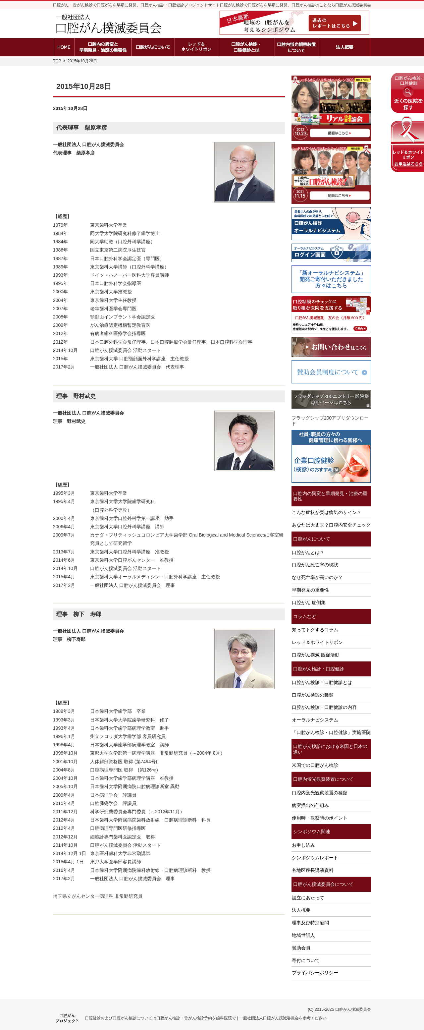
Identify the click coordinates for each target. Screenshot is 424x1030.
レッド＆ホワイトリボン (317, 642)
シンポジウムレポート (315, 857)
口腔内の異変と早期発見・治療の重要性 (330, 496)
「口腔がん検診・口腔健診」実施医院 (331, 732)
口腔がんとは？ (308, 552)
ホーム (64, 47)
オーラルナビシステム (315, 719)
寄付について (306, 960)
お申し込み (303, 845)
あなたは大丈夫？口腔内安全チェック (331, 525)
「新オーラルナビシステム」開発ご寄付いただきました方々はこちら (331, 279)
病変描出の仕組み (310, 805)
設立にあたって (308, 897)
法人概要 (301, 910)
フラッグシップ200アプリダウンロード (330, 420)
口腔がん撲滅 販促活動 (316, 655)
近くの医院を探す (407, 93)
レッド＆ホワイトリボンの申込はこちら (407, 144)
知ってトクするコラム (315, 629)
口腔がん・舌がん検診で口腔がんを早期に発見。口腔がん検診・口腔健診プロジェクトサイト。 (138, 5)
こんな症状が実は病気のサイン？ (326, 512)
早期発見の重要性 (310, 590)
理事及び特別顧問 (310, 922)
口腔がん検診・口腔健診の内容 (324, 707)
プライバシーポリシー (315, 972)
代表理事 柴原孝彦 (81, 128)
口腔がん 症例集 (309, 602)
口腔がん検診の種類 (313, 695)
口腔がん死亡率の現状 (315, 564)
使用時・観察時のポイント (319, 818)
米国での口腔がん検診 (315, 765)
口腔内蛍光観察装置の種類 (319, 792)
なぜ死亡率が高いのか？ (317, 577)
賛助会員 (301, 947)
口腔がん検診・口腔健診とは (322, 682)
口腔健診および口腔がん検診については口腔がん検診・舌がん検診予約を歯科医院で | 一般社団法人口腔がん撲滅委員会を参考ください (206, 1018)
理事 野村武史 (76, 396)
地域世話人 (303, 935)
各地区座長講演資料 (313, 870)
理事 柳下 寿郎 (78, 614)
